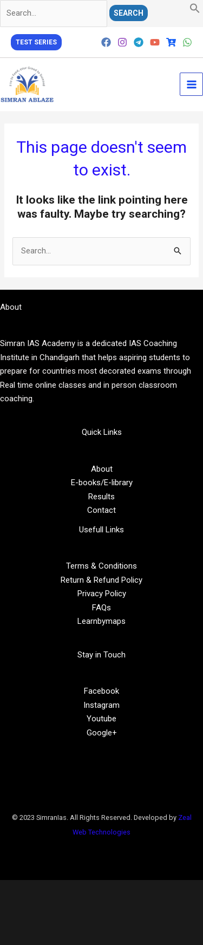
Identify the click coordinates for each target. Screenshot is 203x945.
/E (104, 482)
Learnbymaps (101, 621)
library (122, 482)
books (89, 482)
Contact (101, 510)
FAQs (101, 607)
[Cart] (171, 42)
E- (74, 482)
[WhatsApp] (187, 42)
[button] (194, 11)
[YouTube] (155, 42)
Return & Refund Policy (101, 580)
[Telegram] (138, 42)
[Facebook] (106, 42)
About (102, 469)
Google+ (102, 733)
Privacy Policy (101, 593)
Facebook (101, 691)
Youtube (101, 719)
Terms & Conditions (101, 566)
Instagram (101, 705)
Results (101, 496)
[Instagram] (122, 42)
